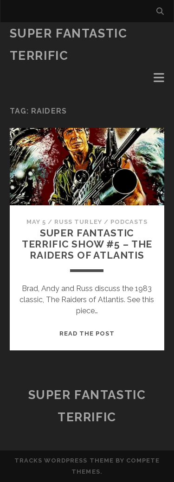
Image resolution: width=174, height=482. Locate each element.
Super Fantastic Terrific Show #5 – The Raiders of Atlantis (87, 244)
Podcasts (129, 221)
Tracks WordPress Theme (64, 460)
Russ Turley (78, 221)
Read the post (87, 333)
